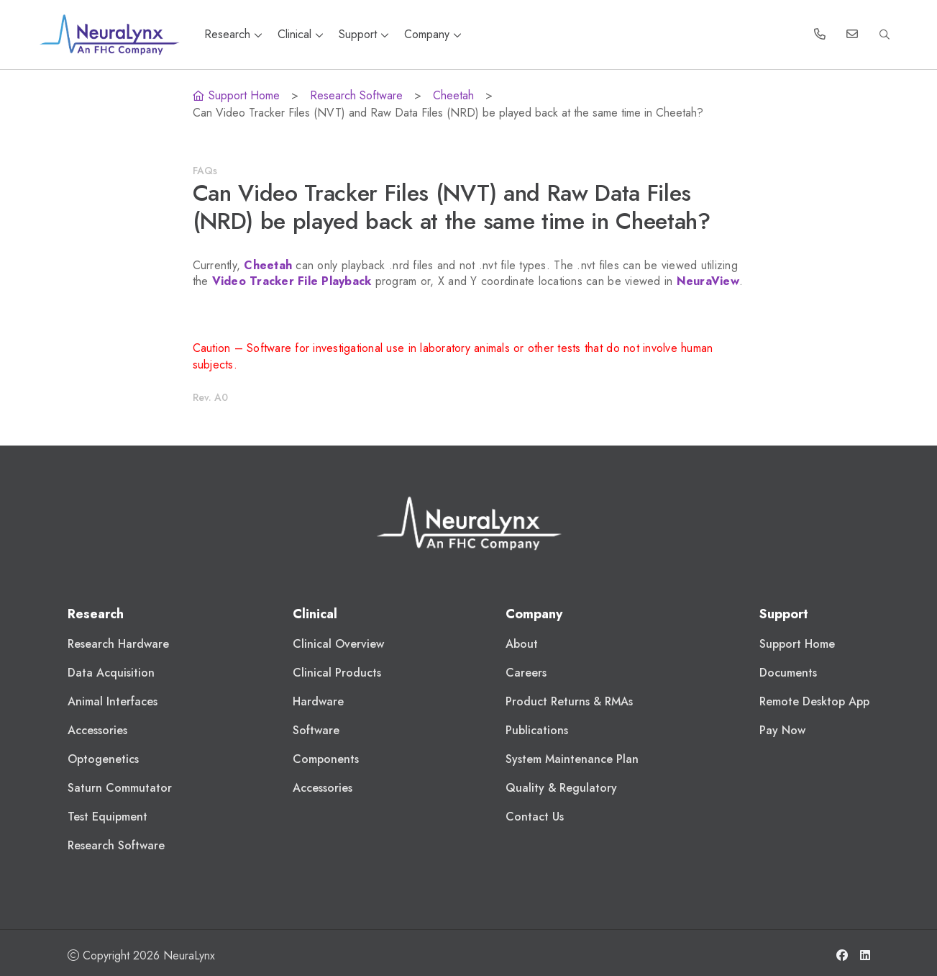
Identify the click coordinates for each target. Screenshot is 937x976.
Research (96, 614)
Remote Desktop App (814, 701)
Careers (526, 672)
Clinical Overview (338, 644)
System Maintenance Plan (572, 759)
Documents (788, 672)
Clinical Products (337, 672)
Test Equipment (107, 816)
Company (433, 34)
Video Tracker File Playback (292, 281)
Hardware (318, 701)
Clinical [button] (302, 34)
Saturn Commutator (120, 788)
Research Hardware (118, 644)
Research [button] (235, 34)
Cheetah (453, 95)
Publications (537, 730)
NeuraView (708, 281)
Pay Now (782, 730)
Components (326, 759)
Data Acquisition (111, 672)
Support (366, 34)
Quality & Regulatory (561, 788)
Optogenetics (103, 759)
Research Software (356, 95)
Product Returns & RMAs (569, 701)
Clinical (315, 614)
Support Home (236, 95)
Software (316, 730)
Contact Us (535, 816)
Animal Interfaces (112, 701)
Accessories (97, 730)
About (522, 644)
